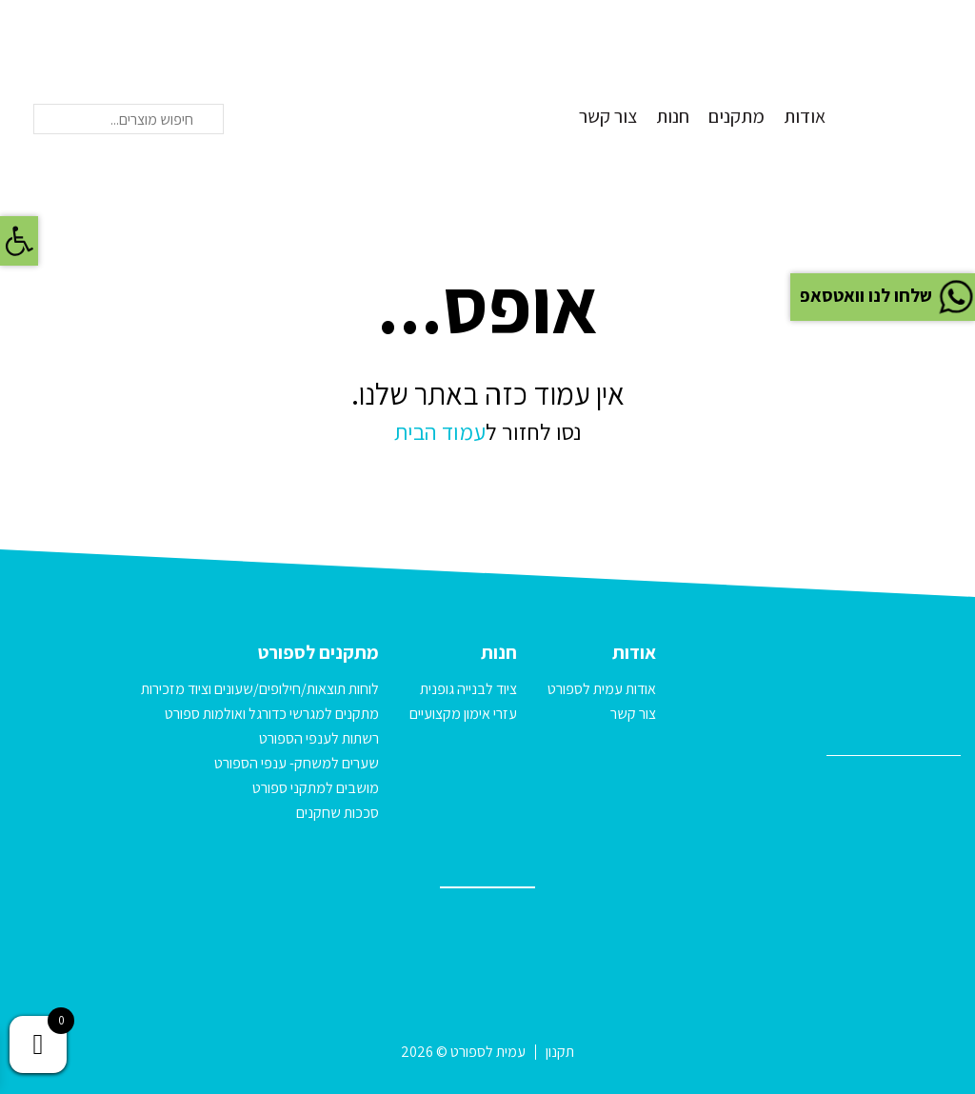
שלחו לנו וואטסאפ (885, 295)
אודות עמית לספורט (601, 689)
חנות (672, 116)
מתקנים (736, 116)
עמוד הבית (440, 431)
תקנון (560, 1052)
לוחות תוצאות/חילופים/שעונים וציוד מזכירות (260, 689)
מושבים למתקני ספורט (315, 788)
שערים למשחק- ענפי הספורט (296, 763)
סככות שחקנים (337, 813)
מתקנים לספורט (318, 652)
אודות (805, 116)
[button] (19, 241)
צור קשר (608, 116)
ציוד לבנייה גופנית (468, 689)
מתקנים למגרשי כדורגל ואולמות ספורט (272, 714)
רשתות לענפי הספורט (319, 738)
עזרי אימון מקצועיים (463, 714)
